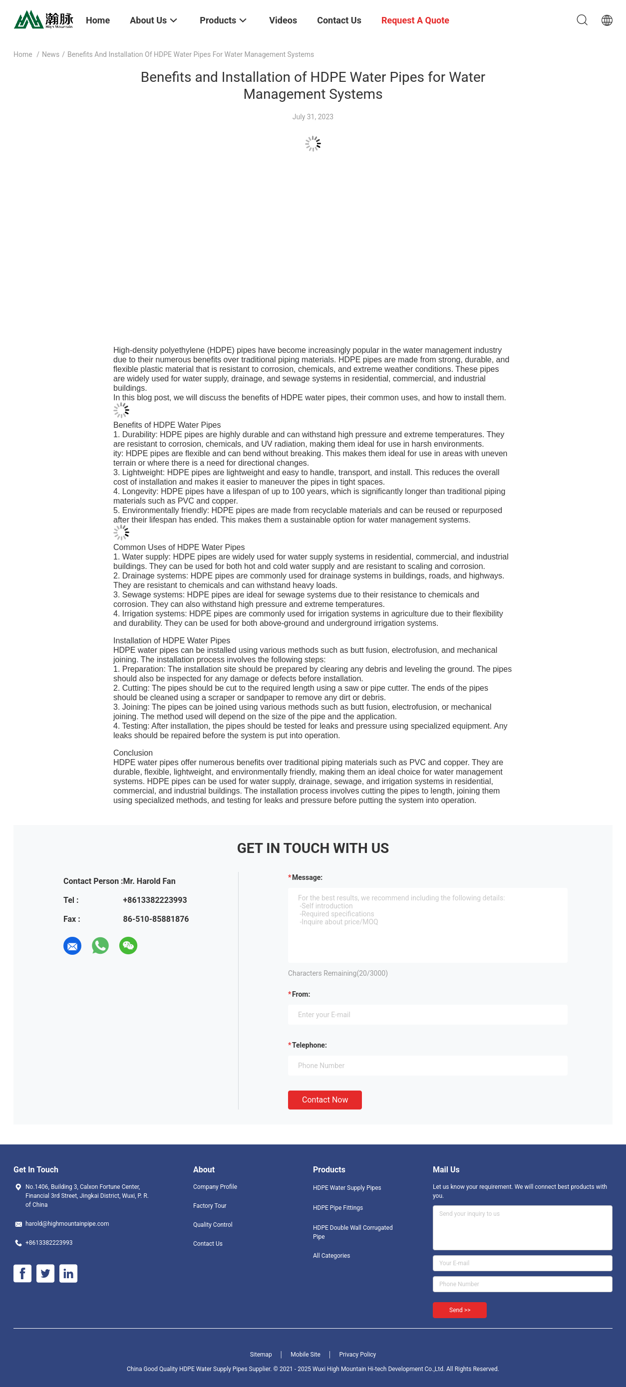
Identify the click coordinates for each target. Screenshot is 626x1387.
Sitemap (261, 1354)
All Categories (331, 1255)
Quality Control (213, 1224)
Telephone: (309, 1045)
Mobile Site (305, 1354)
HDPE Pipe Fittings (338, 1207)
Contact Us (208, 1243)
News (50, 54)
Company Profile (215, 1186)
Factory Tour (210, 1205)
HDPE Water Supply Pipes (347, 1187)
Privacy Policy (357, 1354)
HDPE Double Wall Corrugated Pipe (353, 1232)
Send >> (459, 1310)
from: (301, 994)
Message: (307, 877)
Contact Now (325, 1100)
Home (22, 54)
